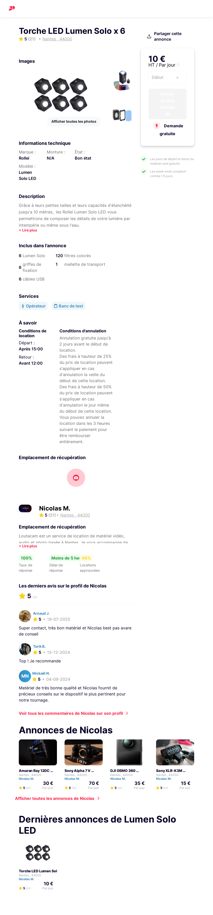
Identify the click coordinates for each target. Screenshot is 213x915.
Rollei (24, 158)
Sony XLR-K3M (169, 770)
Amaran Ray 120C (34, 770)
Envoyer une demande (167, 103)
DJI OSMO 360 (122, 770)
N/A (50, 158)
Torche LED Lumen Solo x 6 (42, 871)
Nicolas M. (54, 508)
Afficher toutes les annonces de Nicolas (54, 798)
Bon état (83, 158)
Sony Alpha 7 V (77, 770)
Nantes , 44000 (30, 775)
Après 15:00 (31, 348)
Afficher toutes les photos (73, 121)
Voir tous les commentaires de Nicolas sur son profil (71, 713)
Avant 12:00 (31, 363)
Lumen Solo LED (27, 175)
